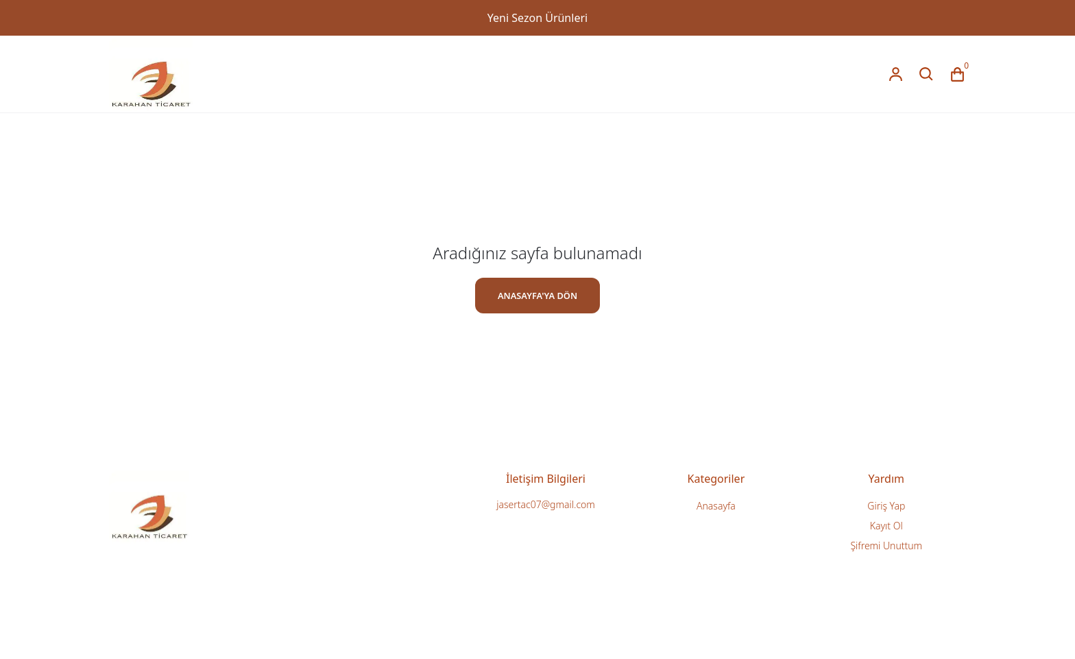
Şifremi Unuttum (886, 545)
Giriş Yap (886, 505)
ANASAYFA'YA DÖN (537, 295)
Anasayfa (716, 505)
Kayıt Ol (886, 525)
